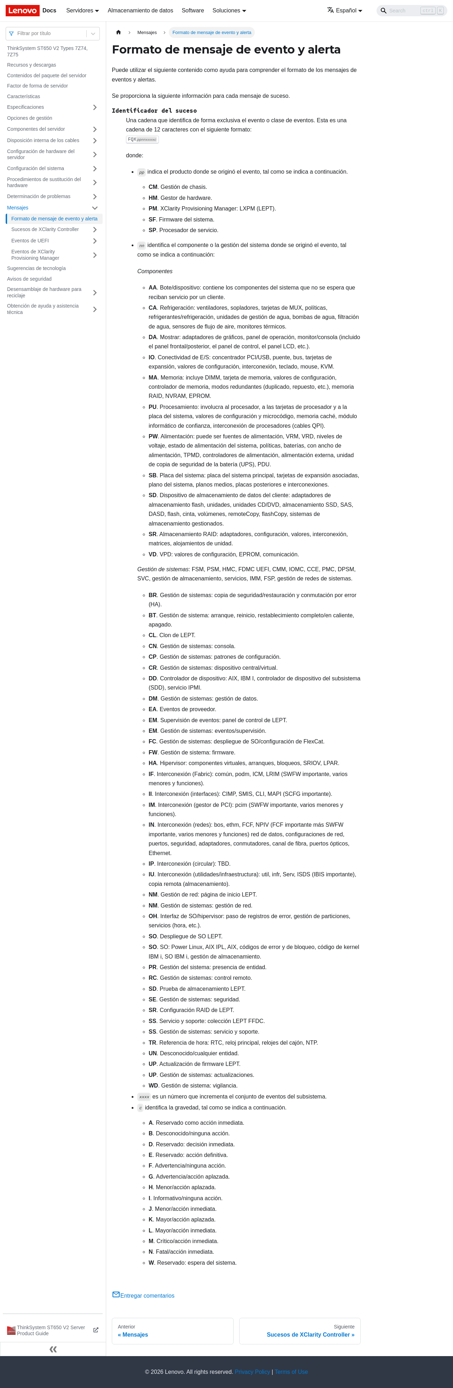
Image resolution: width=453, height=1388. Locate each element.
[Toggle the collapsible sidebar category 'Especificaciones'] (95, 107)
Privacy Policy (252, 1372)
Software (193, 10)
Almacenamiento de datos (140, 10)
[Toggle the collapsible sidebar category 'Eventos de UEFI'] (95, 241)
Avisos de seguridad (29, 279)
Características (23, 96)
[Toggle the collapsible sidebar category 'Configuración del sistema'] (95, 168)
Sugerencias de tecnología (36, 268)
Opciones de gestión (29, 118)
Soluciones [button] (226, 10)
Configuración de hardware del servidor (41, 154)
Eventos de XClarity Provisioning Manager (35, 255)
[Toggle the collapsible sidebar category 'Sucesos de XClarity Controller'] (95, 229)
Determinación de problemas (38, 196)
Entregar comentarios (143, 1296)
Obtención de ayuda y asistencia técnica (43, 309)
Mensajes (17, 207)
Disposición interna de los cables (43, 140)
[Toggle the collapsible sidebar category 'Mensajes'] (95, 208)
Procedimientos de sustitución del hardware (44, 182)
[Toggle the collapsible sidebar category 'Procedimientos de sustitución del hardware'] (95, 182)
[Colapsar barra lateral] (53, 1349)
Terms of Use (291, 1372)
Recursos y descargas (31, 65)
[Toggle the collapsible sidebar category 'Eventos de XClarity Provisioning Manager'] (95, 255)
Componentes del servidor (36, 129)
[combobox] (18, 33)
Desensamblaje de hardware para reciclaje (44, 292)
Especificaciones (25, 107)
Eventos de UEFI (30, 240)
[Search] (412, 10)
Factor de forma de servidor (37, 86)
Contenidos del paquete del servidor (46, 75)
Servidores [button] (79, 10)
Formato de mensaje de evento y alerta (54, 218)
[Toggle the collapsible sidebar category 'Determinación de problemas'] (95, 196)
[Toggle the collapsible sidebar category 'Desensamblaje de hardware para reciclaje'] (95, 292)
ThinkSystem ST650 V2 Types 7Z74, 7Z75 (47, 51)
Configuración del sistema (35, 168)
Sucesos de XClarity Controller (45, 229)
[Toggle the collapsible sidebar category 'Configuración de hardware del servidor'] (95, 154)
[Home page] (118, 32)
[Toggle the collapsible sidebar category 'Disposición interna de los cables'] (95, 140)
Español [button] (341, 10)
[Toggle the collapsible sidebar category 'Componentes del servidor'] (95, 129)
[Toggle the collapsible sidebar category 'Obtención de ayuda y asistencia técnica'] (95, 309)
